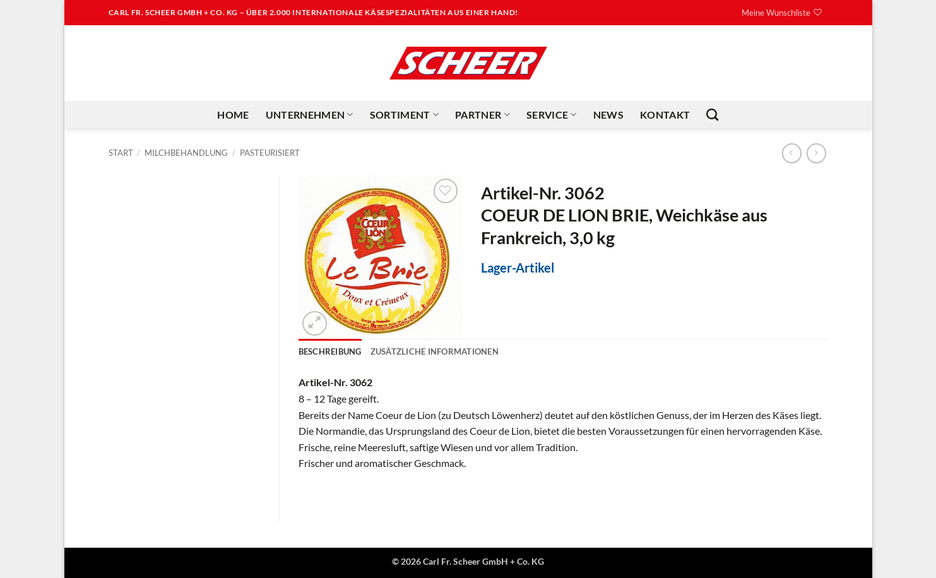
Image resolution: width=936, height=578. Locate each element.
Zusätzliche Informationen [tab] (434, 351)
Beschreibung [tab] (330, 351)
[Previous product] (816, 153)
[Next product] (792, 153)
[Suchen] (712, 114)
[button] (314, 323)
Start (121, 153)
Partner (482, 115)
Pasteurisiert (270, 153)
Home (233, 115)
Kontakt (665, 115)
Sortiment (404, 115)
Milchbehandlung (186, 153)
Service (551, 115)
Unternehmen (309, 115)
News (608, 115)
